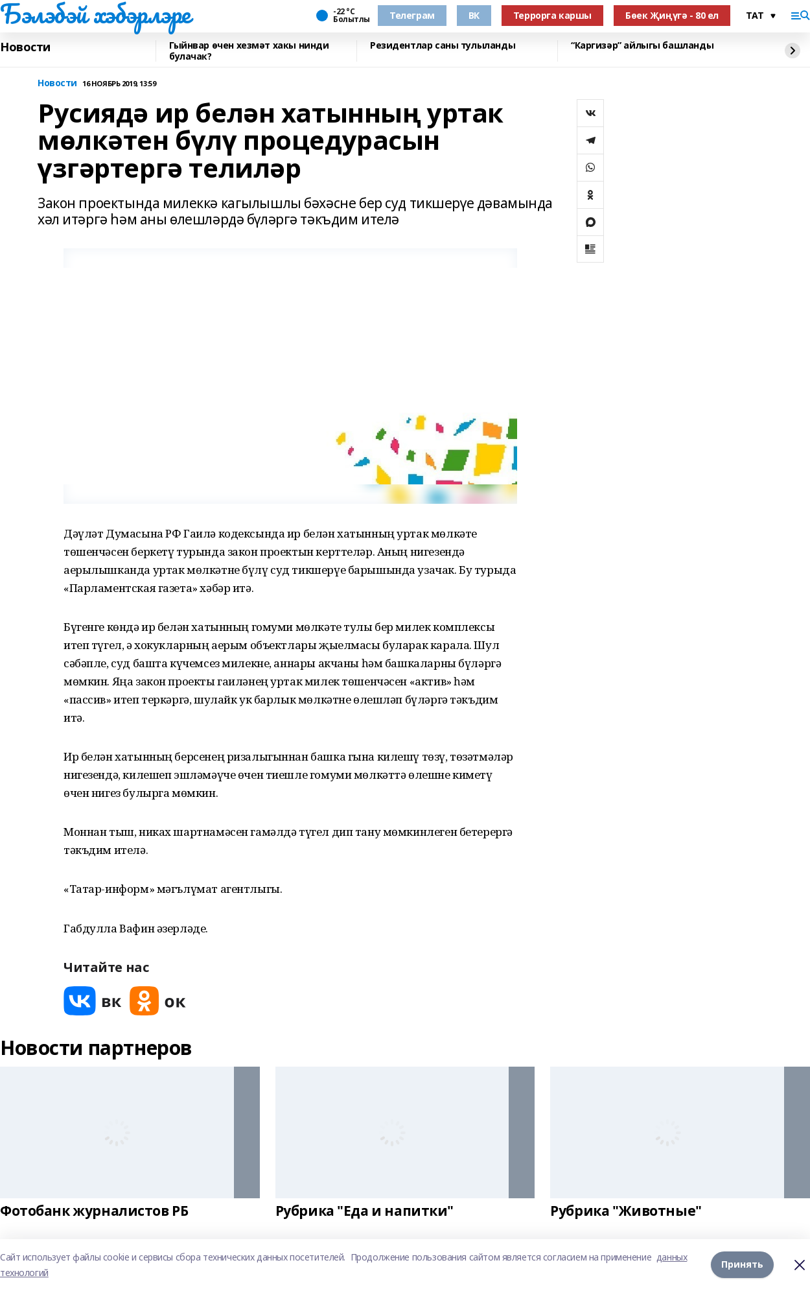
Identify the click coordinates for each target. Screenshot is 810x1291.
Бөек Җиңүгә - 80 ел (672, 15)
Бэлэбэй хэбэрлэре (95, 13)
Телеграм (412, 15)
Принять (742, 1265)
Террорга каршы (552, 15)
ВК (474, 15)
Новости (25, 47)
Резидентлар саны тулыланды (442, 45)
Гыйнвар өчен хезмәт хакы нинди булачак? (249, 51)
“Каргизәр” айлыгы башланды (642, 45)
